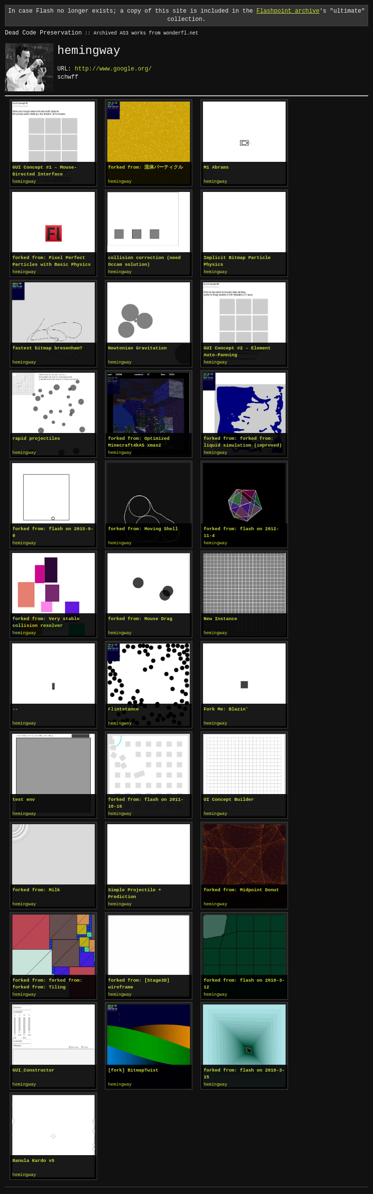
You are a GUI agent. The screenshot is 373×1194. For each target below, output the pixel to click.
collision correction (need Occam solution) (144, 260)
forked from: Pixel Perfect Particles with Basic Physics (52, 260)
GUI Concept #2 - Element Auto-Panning (237, 350)
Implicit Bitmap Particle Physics (237, 260)
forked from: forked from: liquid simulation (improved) (242, 440)
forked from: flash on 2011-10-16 (145, 799)
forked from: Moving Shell (143, 527)
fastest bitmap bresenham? (48, 347)
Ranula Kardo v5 (33, 1155)
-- (15, 706)
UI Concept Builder (228, 796)
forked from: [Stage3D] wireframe (139, 979)
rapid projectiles (36, 437)
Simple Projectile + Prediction (134, 889)
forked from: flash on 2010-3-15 (244, 1068)
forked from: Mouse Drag (140, 616)
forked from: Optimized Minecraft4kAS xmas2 (139, 440)
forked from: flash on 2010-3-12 (244, 979)
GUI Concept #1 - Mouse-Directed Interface (45, 170)
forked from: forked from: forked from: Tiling (48, 979)
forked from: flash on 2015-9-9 (53, 530)
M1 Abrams (216, 167)
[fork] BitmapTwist (133, 1065)
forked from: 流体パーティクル (145, 167)
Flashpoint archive (288, 11)
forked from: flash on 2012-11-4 (241, 530)
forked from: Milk (36, 886)
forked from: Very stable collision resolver (46, 619)
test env (24, 796)
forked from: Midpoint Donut (241, 886)
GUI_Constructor (33, 1065)
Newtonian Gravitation (137, 347)
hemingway (24, 182)
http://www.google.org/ (113, 69)
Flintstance (123, 706)
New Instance (220, 616)
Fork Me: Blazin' (225, 706)
